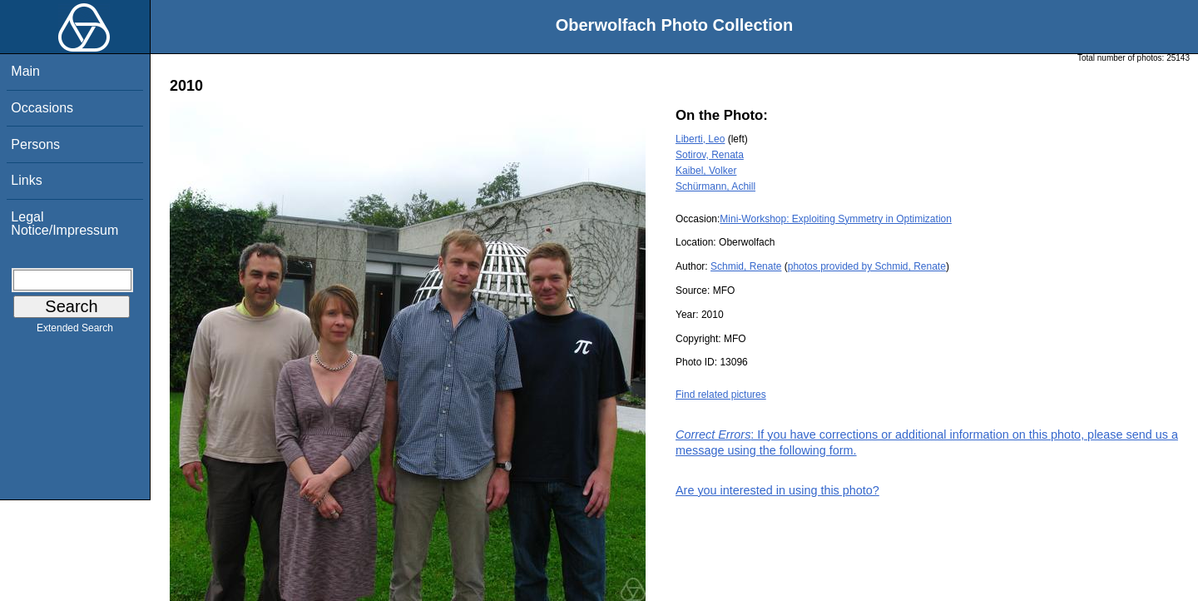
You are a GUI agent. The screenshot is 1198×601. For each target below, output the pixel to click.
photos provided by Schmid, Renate (867, 266)
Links (26, 180)
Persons (35, 144)
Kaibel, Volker (706, 170)
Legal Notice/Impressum (64, 223)
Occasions (42, 108)
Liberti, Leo (700, 139)
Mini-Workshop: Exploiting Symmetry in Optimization (836, 219)
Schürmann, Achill (715, 186)
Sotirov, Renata (710, 155)
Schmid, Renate (745, 266)
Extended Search (75, 331)
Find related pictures (721, 394)
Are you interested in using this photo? (777, 490)
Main (25, 71)
